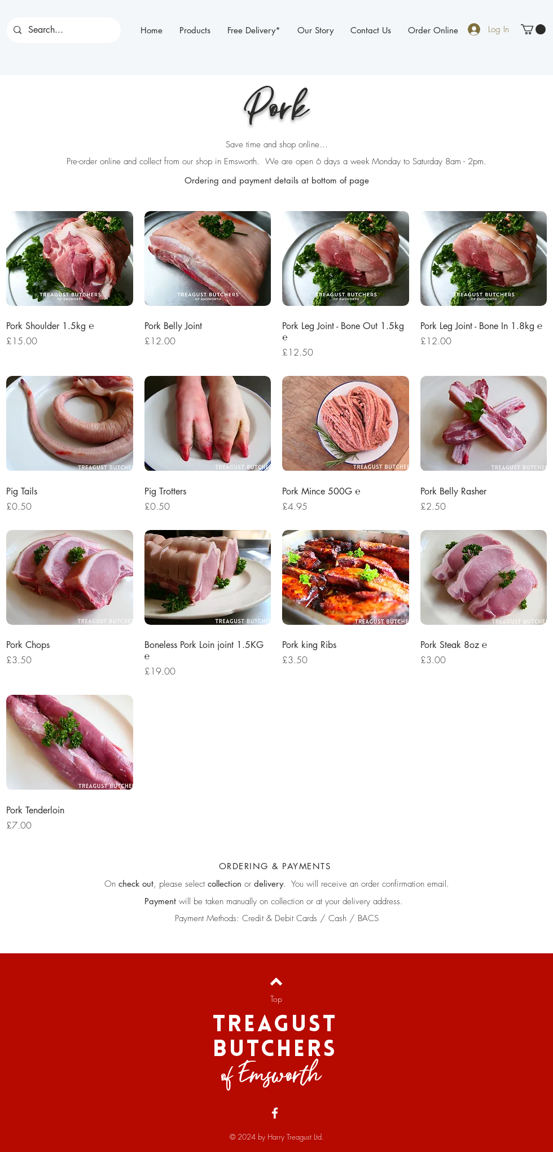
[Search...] (62, 30)
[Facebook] (274, 1113)
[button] (533, 29)
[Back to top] (276, 981)
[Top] (276, 999)
